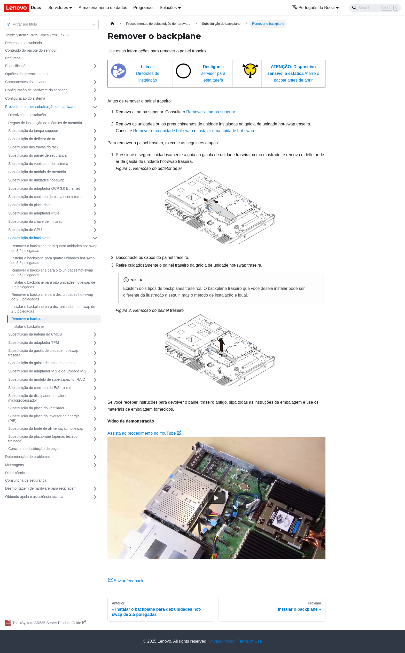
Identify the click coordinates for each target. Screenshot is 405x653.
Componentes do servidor (25, 82)
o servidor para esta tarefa (213, 74)
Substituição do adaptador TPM (33, 342)
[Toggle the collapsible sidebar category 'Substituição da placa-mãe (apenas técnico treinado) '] (95, 439)
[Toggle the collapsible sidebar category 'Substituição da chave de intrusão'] (95, 222)
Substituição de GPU (25, 230)
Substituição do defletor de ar (31, 139)
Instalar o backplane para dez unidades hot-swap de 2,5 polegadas (53, 309)
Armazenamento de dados (103, 7)
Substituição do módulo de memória (37, 172)
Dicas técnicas (16, 473)
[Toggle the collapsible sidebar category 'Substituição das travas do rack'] (95, 147)
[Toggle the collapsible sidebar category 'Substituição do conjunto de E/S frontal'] (95, 388)
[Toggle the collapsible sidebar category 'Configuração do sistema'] (95, 98)
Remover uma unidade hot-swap (163, 131)
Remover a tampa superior (210, 112)
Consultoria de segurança (25, 480)
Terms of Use (250, 641)
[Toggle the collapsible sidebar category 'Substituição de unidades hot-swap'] (95, 180)
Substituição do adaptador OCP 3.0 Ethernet (44, 188)
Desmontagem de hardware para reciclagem (40, 488)
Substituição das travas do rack (33, 147)
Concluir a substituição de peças (34, 449)
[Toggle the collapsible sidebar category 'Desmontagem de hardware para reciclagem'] (95, 488)
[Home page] (112, 24)
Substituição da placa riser (29, 205)
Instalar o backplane (27, 326)
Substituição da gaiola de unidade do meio (42, 363)
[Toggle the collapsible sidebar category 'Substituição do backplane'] (95, 238)
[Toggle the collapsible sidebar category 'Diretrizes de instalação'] (95, 115)
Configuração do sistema (25, 98)
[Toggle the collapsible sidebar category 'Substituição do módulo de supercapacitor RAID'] (95, 380)
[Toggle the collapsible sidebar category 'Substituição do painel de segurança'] (95, 156)
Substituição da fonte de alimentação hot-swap (45, 428)
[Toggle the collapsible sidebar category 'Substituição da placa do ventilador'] (95, 408)
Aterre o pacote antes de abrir (293, 74)
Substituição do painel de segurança (37, 155)
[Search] (375, 8)
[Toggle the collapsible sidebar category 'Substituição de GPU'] (95, 230)
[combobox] (13, 24)
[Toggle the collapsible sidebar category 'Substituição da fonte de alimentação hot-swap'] (95, 429)
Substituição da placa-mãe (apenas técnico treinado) (42, 438)
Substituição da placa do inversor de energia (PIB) (44, 418)
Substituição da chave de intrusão (35, 221)
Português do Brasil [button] (313, 7)
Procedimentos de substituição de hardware (40, 107)
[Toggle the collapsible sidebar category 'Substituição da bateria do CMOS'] (95, 334)
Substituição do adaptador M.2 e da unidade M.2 (47, 371)
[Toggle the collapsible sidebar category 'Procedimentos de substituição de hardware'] (95, 107)
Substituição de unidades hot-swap (36, 180)
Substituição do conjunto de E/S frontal (39, 388)
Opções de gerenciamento (26, 74)
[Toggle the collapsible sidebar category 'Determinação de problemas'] (95, 457)
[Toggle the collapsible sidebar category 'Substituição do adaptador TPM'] (95, 343)
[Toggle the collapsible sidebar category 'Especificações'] (95, 66)
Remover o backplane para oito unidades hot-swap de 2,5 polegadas (52, 272)
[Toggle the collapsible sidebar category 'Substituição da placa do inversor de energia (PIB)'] (95, 418)
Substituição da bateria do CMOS (35, 334)
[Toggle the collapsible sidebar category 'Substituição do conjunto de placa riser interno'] (95, 197)
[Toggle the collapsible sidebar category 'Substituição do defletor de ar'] (95, 139)
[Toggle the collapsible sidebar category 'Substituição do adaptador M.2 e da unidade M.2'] (95, 371)
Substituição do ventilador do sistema (38, 164)
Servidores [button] (58, 7)
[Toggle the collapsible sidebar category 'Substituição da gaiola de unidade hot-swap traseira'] (95, 353)
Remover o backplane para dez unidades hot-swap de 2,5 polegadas (52, 296)
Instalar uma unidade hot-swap (226, 131)
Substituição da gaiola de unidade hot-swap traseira (43, 352)
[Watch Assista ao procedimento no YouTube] (216, 498)
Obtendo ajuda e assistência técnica (34, 497)
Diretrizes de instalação (27, 115)
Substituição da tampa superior (33, 131)
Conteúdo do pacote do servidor (31, 50)
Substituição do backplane (29, 238)
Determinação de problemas (28, 457)
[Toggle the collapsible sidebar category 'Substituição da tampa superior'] (95, 131)
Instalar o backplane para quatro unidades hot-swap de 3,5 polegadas (53, 260)
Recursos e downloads (23, 43)
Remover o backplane (28, 319)
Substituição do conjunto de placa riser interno (45, 197)
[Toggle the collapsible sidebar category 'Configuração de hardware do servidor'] (95, 90)
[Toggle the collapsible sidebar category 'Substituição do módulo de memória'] (95, 172)
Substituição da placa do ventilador (36, 408)
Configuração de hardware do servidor (36, 90)
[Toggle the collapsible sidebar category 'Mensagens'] (95, 465)
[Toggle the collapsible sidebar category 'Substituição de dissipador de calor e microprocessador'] (95, 398)
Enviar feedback (125, 581)
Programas (143, 7)
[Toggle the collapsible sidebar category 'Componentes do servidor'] (95, 82)
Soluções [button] (168, 7)
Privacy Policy (222, 641)
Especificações (17, 66)
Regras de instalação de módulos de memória (45, 123)
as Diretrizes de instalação (147, 74)
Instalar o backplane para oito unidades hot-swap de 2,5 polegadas (53, 284)
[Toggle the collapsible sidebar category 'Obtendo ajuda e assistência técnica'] (95, 497)
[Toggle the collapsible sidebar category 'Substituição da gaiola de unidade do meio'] (95, 363)
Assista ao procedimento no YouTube (144, 433)
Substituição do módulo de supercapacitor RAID (46, 379)
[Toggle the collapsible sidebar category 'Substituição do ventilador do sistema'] (95, 164)
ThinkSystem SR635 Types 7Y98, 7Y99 (37, 35)
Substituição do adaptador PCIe (33, 213)
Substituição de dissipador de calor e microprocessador (37, 398)
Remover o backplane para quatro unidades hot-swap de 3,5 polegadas (54, 248)
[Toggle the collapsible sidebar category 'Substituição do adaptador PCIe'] (95, 213)
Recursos (12, 58)
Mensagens (14, 465)
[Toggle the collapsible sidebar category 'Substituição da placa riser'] (95, 205)
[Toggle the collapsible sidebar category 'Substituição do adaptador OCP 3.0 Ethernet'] (95, 189)
